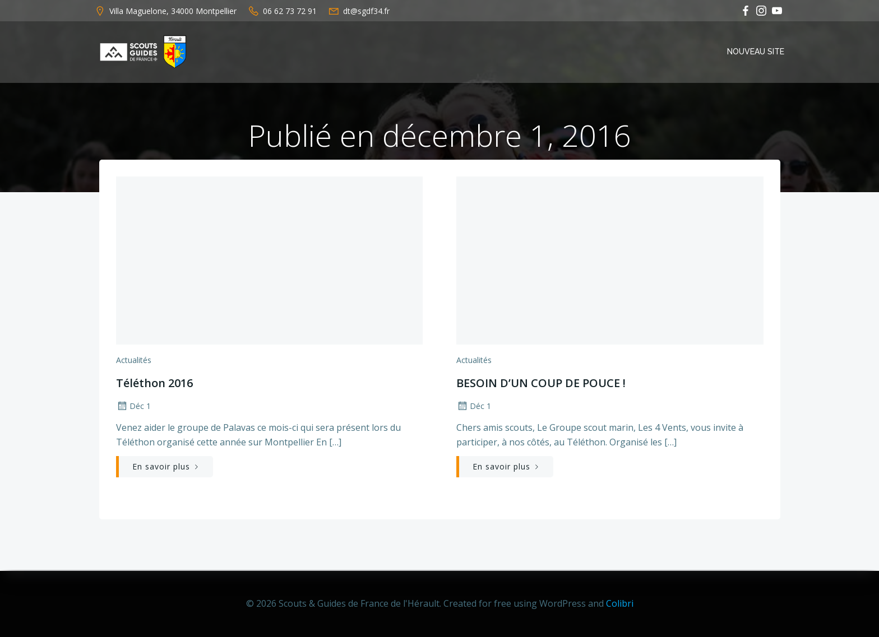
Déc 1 (132, 407)
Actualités (133, 361)
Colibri (619, 603)
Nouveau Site (756, 51)
